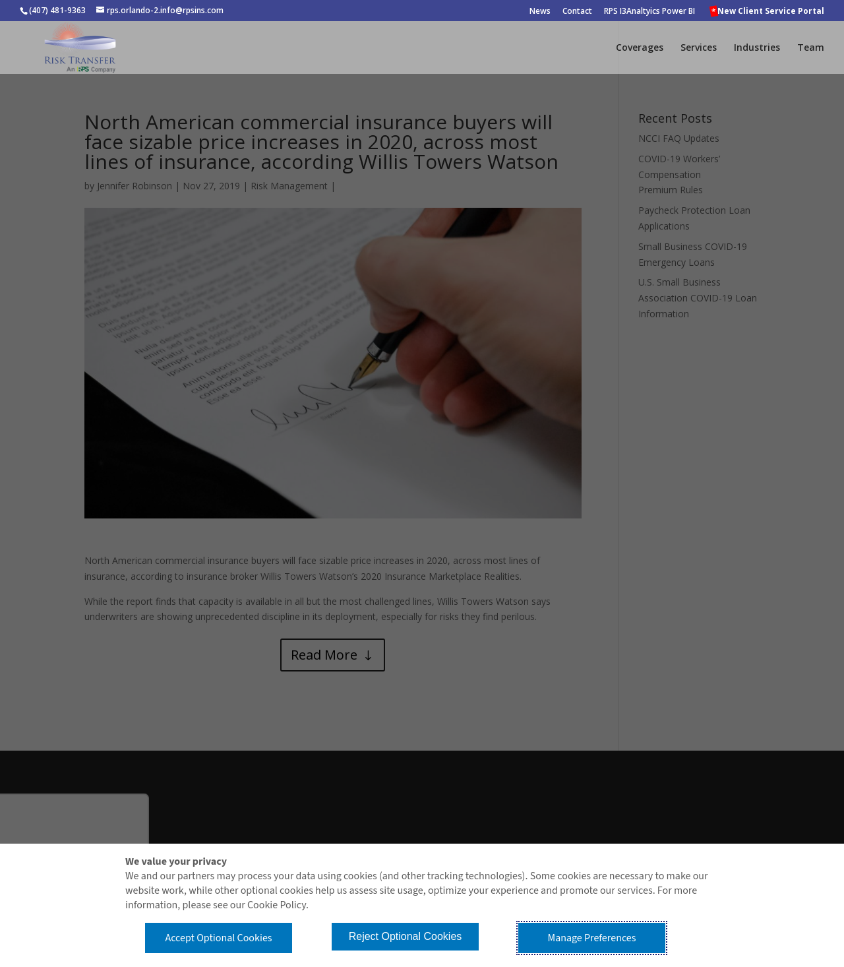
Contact (577, 11)
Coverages (639, 48)
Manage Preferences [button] (592, 938)
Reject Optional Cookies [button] (405, 936)
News (540, 11)
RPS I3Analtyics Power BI (649, 11)
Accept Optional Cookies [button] (218, 938)
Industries (757, 48)
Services (698, 48)
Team (810, 48)
